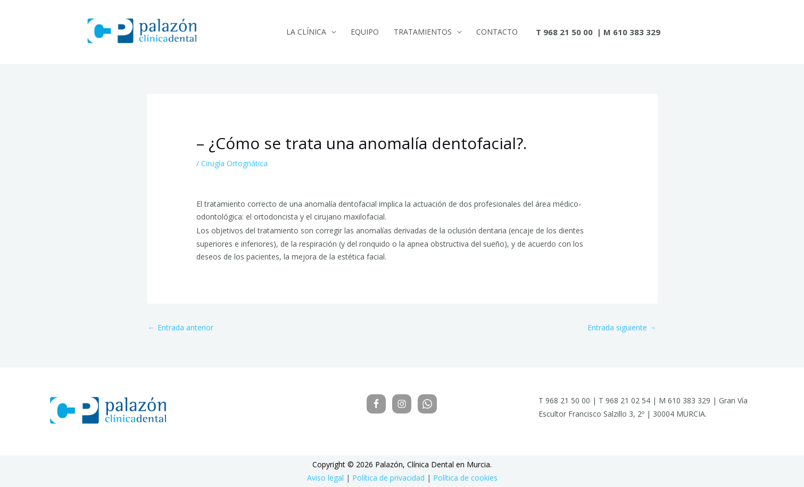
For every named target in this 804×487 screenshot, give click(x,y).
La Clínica (306, 32)
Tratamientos (423, 32)
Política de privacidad (388, 478)
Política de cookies (465, 478)
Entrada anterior (180, 327)
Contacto (497, 32)
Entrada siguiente (622, 327)
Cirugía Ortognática (234, 163)
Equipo (365, 32)
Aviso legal (325, 478)
